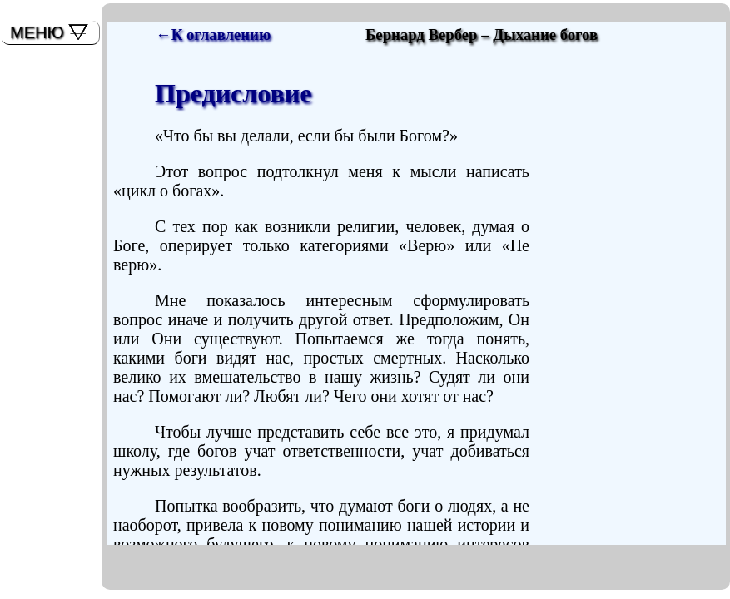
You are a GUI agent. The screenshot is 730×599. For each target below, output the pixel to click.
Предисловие (233, 93)
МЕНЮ (37, 32)
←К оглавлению (213, 34)
